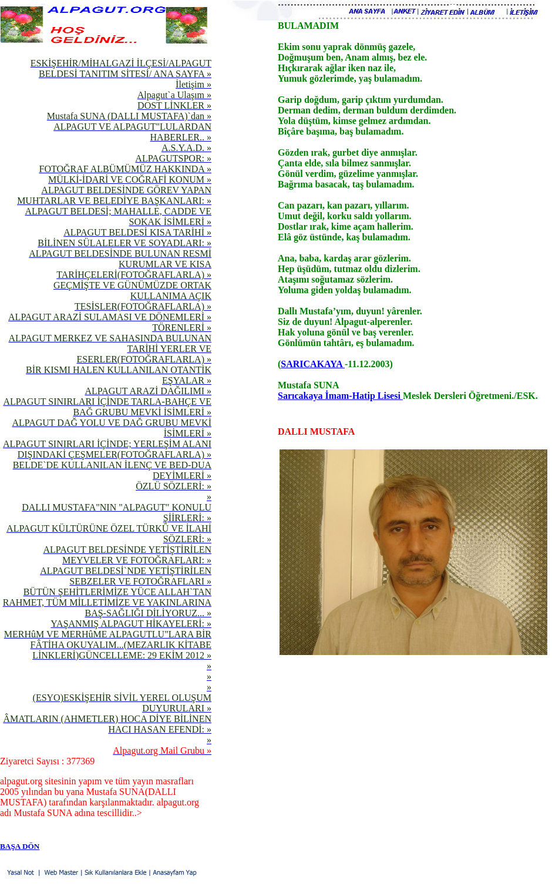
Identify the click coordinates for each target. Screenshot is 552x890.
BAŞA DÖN (19, 846)
